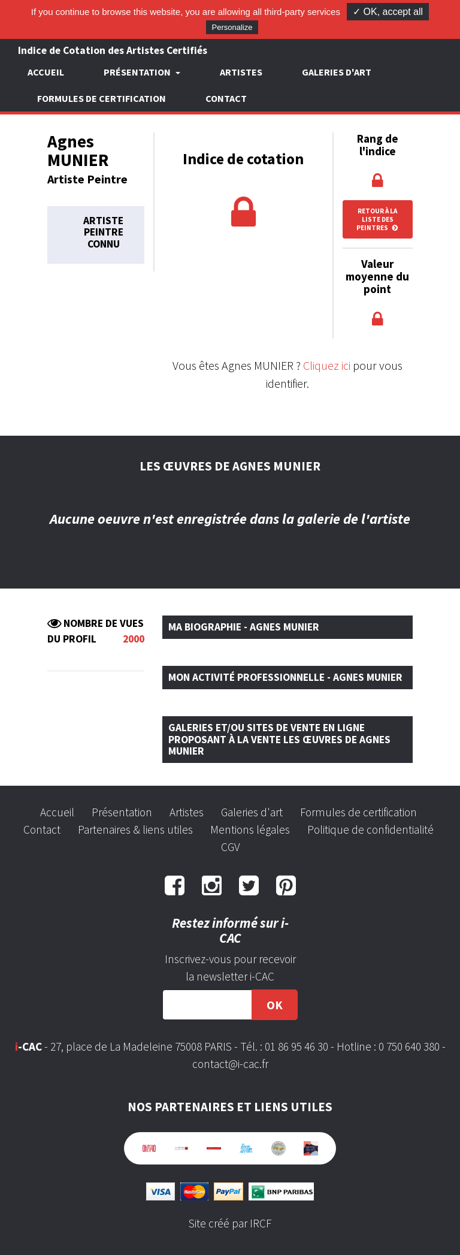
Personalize (232, 27)
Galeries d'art (336, 72)
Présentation (122, 812)
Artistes (241, 72)
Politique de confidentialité (370, 829)
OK (275, 1004)
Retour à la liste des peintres (377, 219)
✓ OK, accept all (388, 12)
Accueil (46, 72)
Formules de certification (101, 98)
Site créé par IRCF (230, 1223)
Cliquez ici (326, 365)
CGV (230, 847)
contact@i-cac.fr (230, 1064)
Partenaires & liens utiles (135, 829)
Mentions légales (250, 829)
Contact (226, 98)
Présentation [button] (138, 72)
